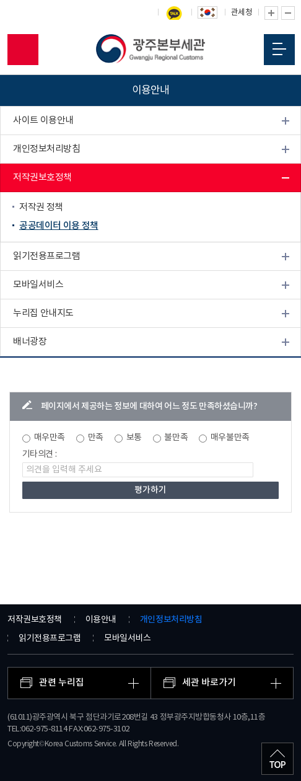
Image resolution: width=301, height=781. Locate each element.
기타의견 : (39, 454)
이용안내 (100, 620)
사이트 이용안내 (43, 120)
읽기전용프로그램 (46, 256)
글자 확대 (271, 13)
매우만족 (49, 438)
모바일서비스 (38, 285)
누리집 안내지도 (43, 313)
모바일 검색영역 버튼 (22, 49)
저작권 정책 (41, 207)
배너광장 (29, 342)
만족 (95, 438)
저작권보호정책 (42, 177)
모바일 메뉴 (279, 49)
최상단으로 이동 (277, 758)
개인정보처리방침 (46, 149)
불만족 (176, 438)
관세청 (242, 12)
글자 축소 (288, 13)
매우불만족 (230, 438)
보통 (134, 438)
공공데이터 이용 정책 (58, 226)
